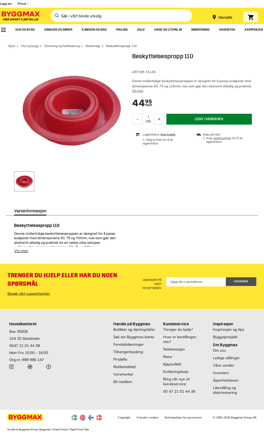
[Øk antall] (159, 119)
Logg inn (6, 3)
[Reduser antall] (137, 119)
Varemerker (123, 374)
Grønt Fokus (60, 429)
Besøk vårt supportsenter (28, 293)
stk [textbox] (148, 121)
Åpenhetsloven (226, 380)
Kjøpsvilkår (172, 364)
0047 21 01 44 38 (24, 345)
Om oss (219, 350)
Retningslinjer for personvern (183, 417)
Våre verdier (223, 365)
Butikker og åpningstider (134, 329)
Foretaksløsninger (128, 344)
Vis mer (137, 91)
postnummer (222, 138)
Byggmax (44, 429)
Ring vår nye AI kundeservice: (176, 381)
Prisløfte (120, 359)
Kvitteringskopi (175, 371)
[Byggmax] (20, 16)
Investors (221, 372)
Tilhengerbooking (128, 351)
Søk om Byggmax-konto (133, 337)
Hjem (11, 46)
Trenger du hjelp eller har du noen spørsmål (62, 279)
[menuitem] (3, 30)
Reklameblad (124, 366)
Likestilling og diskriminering (225, 390)
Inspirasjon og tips (228, 329)
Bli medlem (122, 381)
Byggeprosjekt (225, 337)
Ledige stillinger (226, 358)
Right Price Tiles (79, 429)
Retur (167, 356)
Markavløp (93, 46)
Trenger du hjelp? (178, 329)
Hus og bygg (30, 46)
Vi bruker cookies (147, 417)
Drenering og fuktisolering (61, 46)
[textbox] (142, 103)
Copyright (124, 417)
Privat (22, 3)
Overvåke (241, 281)
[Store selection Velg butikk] (225, 17)
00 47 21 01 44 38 (179, 391)
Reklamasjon (174, 349)
